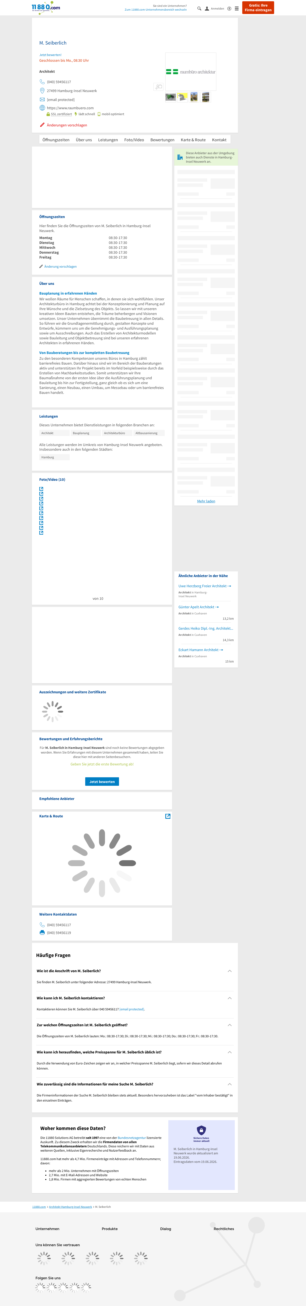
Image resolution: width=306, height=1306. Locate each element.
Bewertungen (162, 139)
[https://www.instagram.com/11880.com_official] (51, 1287)
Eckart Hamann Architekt (198, 649)
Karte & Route (193, 139)
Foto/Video (134, 139)
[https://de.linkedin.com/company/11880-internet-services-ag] (74, 1287)
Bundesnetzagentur (132, 1137)
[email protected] (131, 1009)
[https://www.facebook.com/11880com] (40, 1287)
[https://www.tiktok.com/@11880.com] (63, 1287)
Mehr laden (206, 501)
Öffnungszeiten (55, 139)
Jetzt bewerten (102, 781)
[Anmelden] (216, 8)
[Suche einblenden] (201, 8)
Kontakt (219, 139)
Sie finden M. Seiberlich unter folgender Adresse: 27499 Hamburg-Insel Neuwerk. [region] (94, 982)
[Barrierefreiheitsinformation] (231, 8)
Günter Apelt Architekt (196, 606)
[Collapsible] (229, 971)
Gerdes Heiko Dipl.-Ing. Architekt (204, 628)
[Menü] (238, 8)
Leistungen (108, 139)
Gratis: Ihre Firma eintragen (258, 8)
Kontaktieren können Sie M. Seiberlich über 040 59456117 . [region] (91, 1009)
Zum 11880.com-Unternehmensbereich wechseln (156, 9)
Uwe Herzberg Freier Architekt (202, 585)
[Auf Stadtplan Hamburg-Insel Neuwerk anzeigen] (167, 815)
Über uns (84, 139)
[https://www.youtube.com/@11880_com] (86, 1287)
